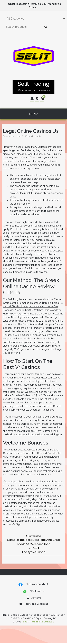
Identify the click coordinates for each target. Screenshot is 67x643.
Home (5, 614)
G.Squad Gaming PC (45, 618)
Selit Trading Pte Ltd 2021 (38, 621)
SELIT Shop (57, 614)
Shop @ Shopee (40, 614)
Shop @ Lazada (19, 614)
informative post (19, 232)
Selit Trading (33, 84)
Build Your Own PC (21, 618)
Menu (33, 113)
